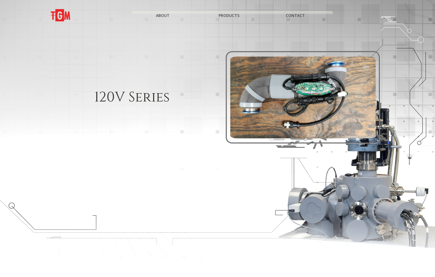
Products (231, 15)
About (165, 15)
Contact (298, 15)
